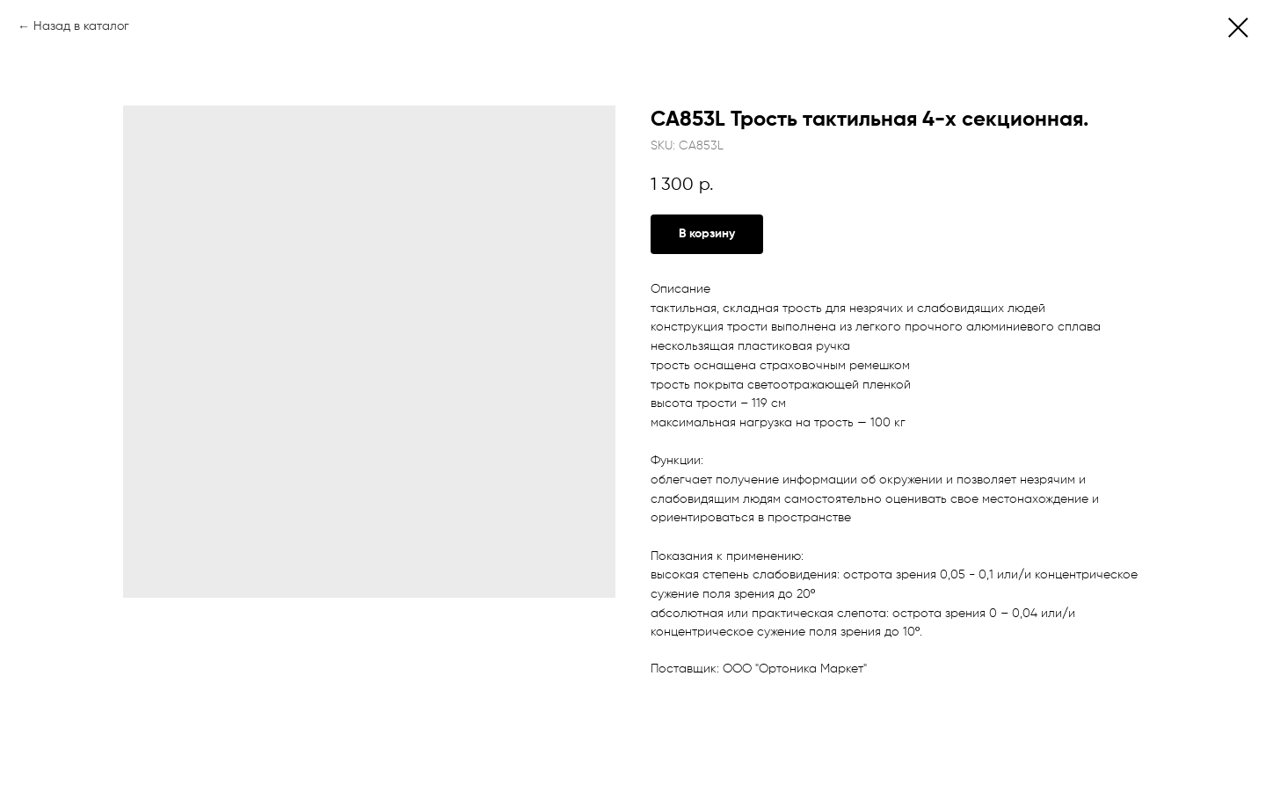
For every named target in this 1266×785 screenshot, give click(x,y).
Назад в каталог (81, 26)
